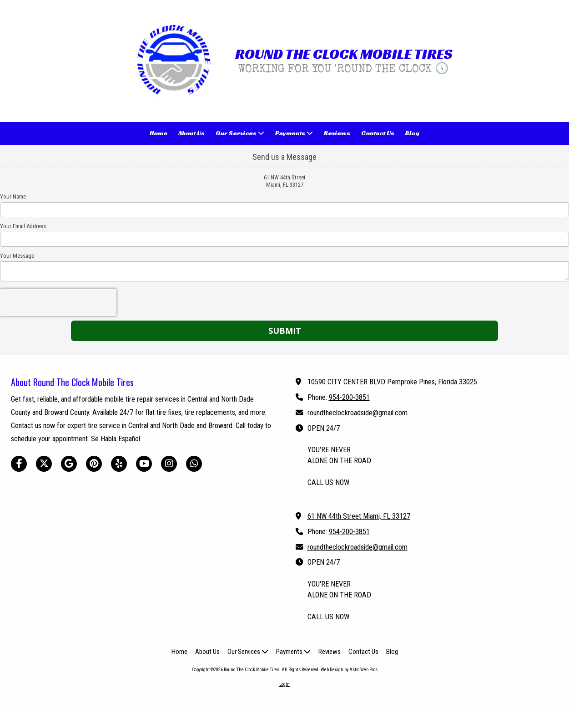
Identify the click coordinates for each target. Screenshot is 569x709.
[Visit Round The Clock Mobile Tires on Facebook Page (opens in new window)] (19, 464)
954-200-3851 (349, 397)
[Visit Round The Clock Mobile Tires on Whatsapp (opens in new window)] (194, 464)
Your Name (13, 196)
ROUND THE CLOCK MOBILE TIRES (343, 54)
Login (284, 684)
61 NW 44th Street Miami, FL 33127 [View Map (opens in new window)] (358, 516)
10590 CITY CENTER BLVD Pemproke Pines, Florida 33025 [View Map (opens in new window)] (392, 381)
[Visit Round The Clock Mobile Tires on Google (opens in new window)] (69, 464)
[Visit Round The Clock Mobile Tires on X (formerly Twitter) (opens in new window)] (44, 464)
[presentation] (58, 302)
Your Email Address (23, 226)
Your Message (17, 255)
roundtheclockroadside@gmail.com (357, 412)
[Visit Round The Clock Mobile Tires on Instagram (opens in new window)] (169, 464)
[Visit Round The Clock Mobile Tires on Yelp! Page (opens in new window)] (119, 464)
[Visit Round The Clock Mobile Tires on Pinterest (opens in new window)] (94, 464)
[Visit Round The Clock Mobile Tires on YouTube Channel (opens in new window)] (144, 464)
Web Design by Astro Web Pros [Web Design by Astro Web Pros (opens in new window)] (349, 669)
